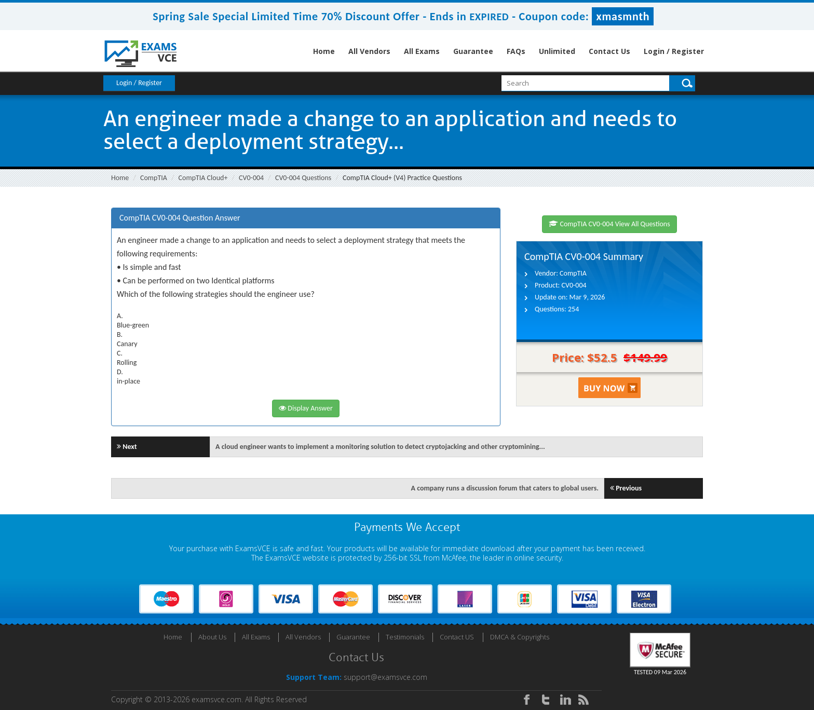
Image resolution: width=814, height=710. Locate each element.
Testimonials (405, 636)
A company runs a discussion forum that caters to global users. (505, 488)
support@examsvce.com (385, 677)
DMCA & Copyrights (519, 636)
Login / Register (674, 51)
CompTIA (153, 177)
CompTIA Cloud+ (203, 177)
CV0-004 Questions (303, 177)
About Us (212, 636)
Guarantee (473, 51)
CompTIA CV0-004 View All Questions (609, 224)
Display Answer (306, 408)
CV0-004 (251, 177)
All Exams (422, 51)
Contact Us (609, 51)
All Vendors (369, 51)
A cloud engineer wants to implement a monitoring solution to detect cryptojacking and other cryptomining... (380, 446)
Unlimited (557, 51)
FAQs (516, 51)
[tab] (306, 218)
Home (324, 51)
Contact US (457, 636)
